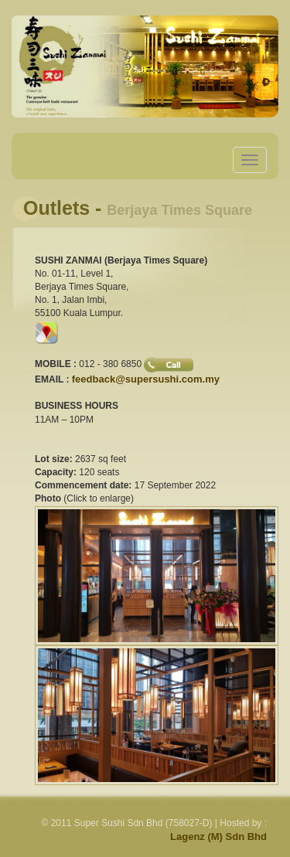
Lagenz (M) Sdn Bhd (218, 836)
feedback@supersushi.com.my (146, 379)
